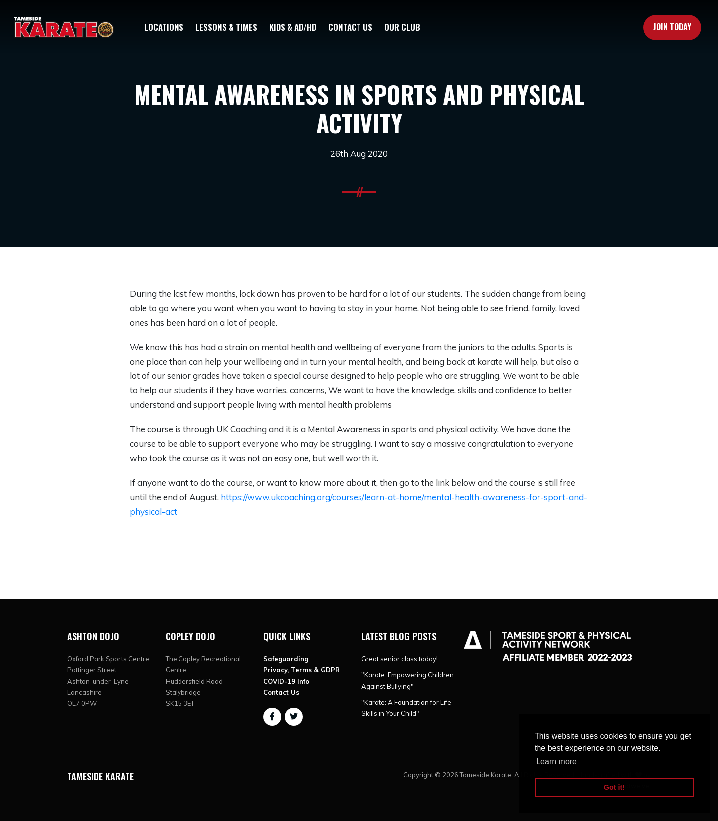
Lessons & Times (226, 27)
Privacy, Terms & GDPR (301, 670)
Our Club (402, 27)
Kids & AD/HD (292, 27)
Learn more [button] (556, 761)
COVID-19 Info (286, 681)
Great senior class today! (399, 659)
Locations (163, 27)
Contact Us (350, 27)
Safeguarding (285, 659)
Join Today (672, 27)
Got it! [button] (614, 787)
